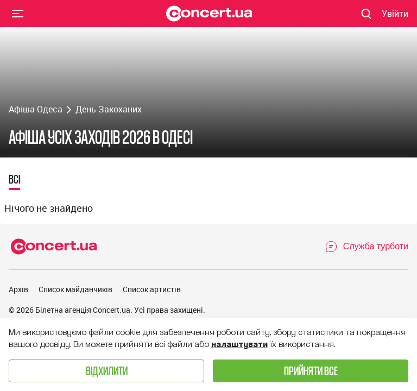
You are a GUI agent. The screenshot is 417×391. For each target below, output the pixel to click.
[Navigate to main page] (209, 13)
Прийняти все (311, 371)
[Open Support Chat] (366, 246)
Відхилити (107, 371)
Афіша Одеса (35, 109)
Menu (18, 13)
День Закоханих (108, 109)
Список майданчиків (75, 289)
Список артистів (152, 289)
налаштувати (239, 344)
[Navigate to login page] (395, 14)
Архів (18, 289)
